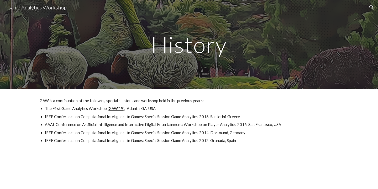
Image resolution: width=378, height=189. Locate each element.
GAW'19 (116, 108)
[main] (189, 44)
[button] (371, 7)
